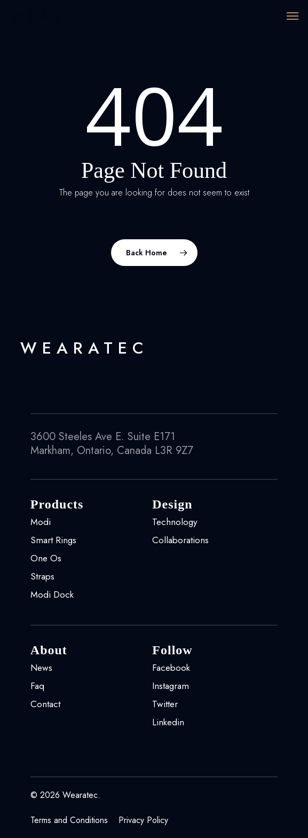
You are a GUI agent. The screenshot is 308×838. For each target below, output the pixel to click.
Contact (45, 704)
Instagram (170, 685)
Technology (174, 521)
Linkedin (168, 722)
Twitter (165, 704)
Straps (42, 576)
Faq (37, 685)
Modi (40, 521)
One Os (45, 558)
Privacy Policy (143, 820)
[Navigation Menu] (292, 16)
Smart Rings (53, 540)
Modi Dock (52, 594)
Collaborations (180, 540)
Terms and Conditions (69, 820)
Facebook (171, 667)
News (41, 667)
